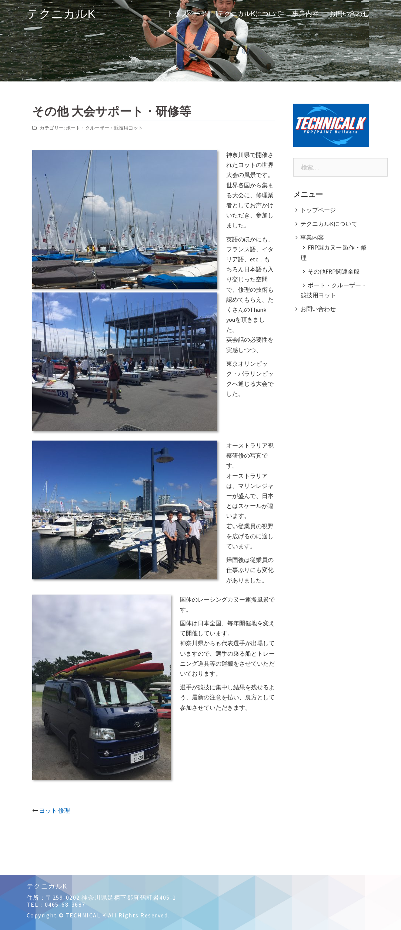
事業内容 (305, 13)
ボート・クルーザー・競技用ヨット (104, 128)
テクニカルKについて (249, 13)
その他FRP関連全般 (334, 271)
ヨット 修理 (54, 810)
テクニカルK (61, 13)
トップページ (187, 13)
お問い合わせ (349, 13)
